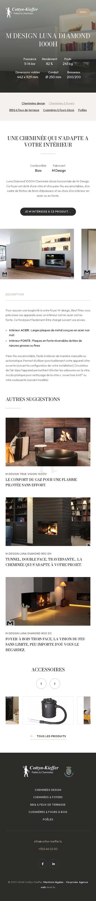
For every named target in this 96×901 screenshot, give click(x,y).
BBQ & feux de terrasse (24, 110)
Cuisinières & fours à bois (58, 110)
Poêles (82, 110)
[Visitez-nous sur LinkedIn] (53, 863)
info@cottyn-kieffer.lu (48, 841)
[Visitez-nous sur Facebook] (42, 863)
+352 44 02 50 (48, 849)
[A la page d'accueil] (22, 12)
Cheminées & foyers (61, 103)
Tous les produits (51, 736)
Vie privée (72, 882)
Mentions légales (53, 882)
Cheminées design (33, 103)
